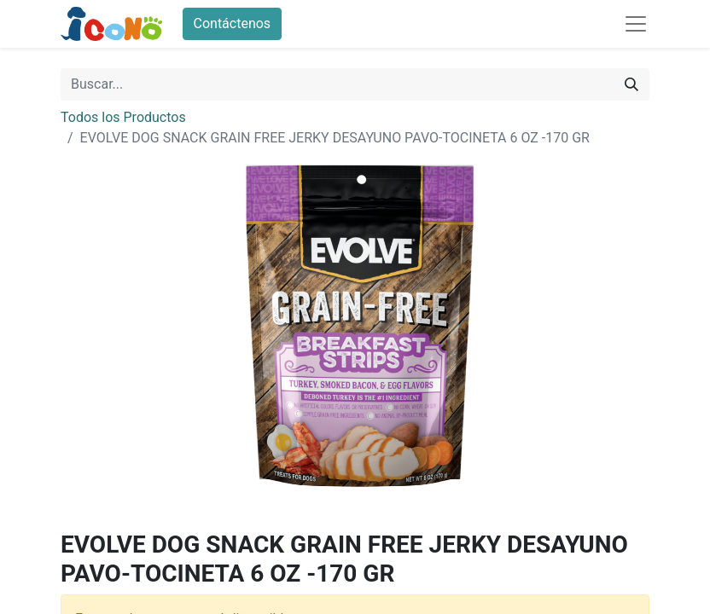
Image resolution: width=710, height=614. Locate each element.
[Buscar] (631, 84)
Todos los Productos (123, 117)
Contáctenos (232, 23)
